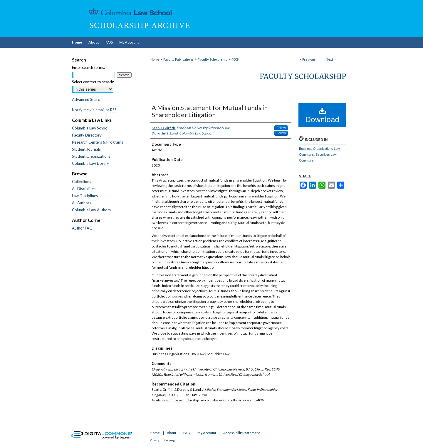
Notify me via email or (94, 109)
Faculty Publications (178, 59)
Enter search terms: (88, 67)
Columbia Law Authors (91, 209)
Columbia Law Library (90, 163)
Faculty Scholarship (212, 59)
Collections (81, 181)
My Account (206, 433)
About (171, 433)
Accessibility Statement (241, 433)
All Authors (81, 202)
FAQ (186, 433)
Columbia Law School (90, 128)
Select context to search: (93, 81)
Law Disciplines (85, 195)
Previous (309, 59)
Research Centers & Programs (97, 142)
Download (322, 115)
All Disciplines (83, 188)
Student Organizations (91, 156)
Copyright (171, 440)
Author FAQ (82, 228)
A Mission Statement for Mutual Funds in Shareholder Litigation (210, 111)
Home (154, 59)
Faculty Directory (87, 135)
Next (329, 59)
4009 (235, 59)
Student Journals (86, 149)
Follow (281, 127)
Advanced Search (87, 99)
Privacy (154, 440)
